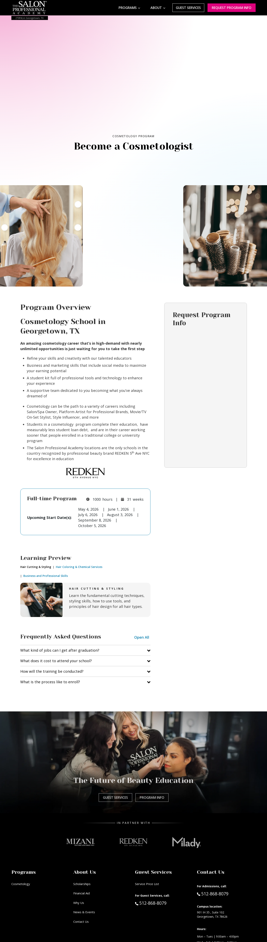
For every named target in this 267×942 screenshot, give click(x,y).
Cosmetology (20, 884)
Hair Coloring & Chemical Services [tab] (78, 567)
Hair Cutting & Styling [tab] (35, 567)
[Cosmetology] (136, 191)
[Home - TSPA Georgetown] (29, 7)
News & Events (84, 912)
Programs (128, 7)
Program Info (152, 797)
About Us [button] (84, 872)
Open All (141, 637)
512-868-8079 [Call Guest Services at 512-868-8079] (150, 903)
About (156, 7)
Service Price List (147, 884)
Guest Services (188, 7)
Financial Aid (81, 893)
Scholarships (82, 884)
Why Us (78, 903)
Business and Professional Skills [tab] (45, 576)
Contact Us (81, 922)
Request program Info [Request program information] (231, 7)
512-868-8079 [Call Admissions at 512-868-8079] (212, 894)
